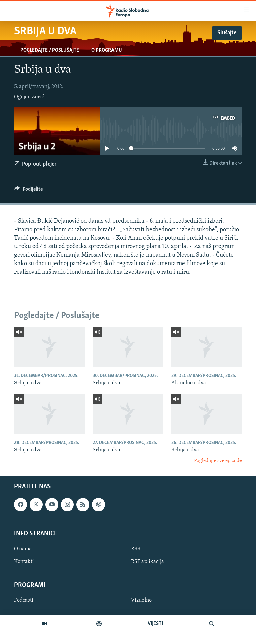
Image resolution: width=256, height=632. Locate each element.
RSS (135, 549)
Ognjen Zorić (29, 97)
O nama (23, 549)
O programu (106, 50)
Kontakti (24, 561)
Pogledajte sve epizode (218, 460)
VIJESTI (155, 623)
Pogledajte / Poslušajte (49, 50)
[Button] (28, 190)
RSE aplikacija (147, 561)
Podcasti (23, 600)
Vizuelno (141, 600)
